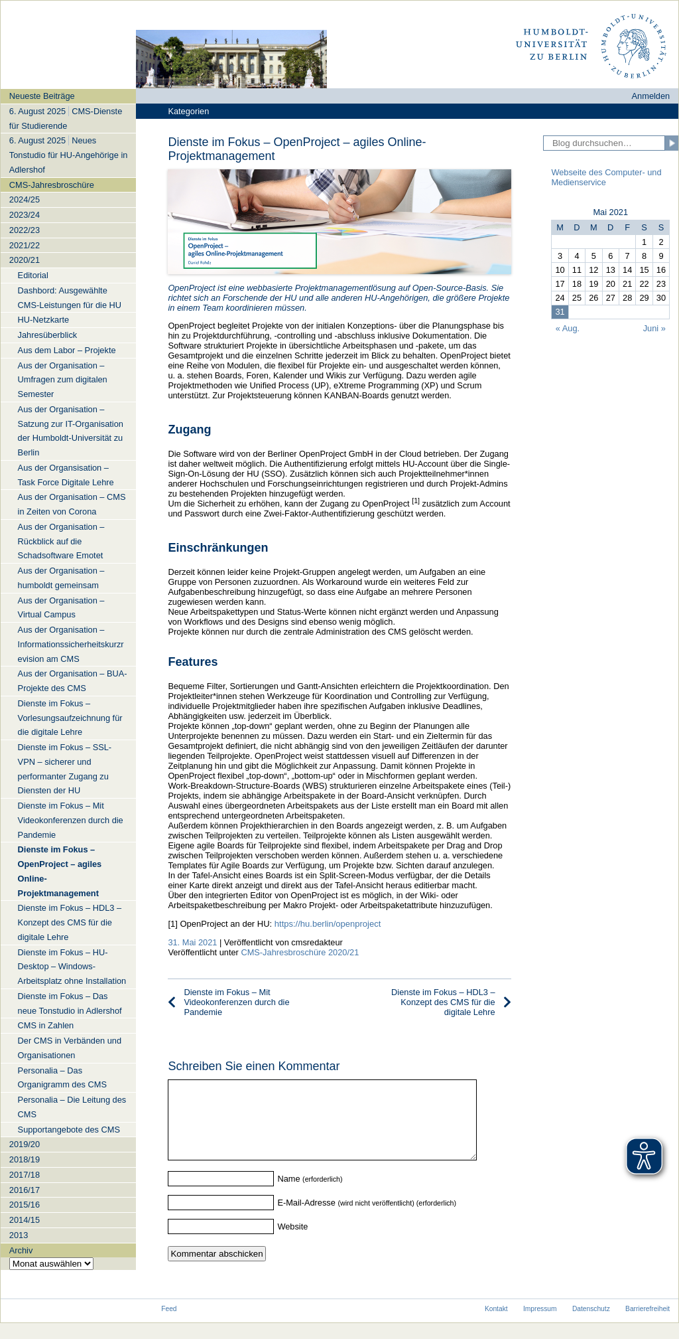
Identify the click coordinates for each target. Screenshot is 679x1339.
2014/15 (24, 1220)
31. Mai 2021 (192, 942)
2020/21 (24, 260)
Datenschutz (591, 1324)
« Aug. (568, 328)
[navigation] (68, 679)
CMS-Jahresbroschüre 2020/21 (300, 952)
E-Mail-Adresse (306, 1218)
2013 (18, 1235)
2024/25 (24, 199)
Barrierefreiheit (647, 1324)
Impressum (540, 1324)
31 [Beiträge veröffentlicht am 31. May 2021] (559, 312)
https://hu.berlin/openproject (328, 924)
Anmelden (651, 96)
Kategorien (188, 111)
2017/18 (24, 1175)
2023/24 (24, 215)
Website (292, 1242)
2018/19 (24, 1159)
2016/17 (24, 1190)
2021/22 (24, 245)
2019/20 (24, 1144)
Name (288, 1195)
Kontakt (496, 1324)
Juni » (654, 328)
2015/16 (24, 1205)
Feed (168, 1324)
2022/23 (24, 230)
